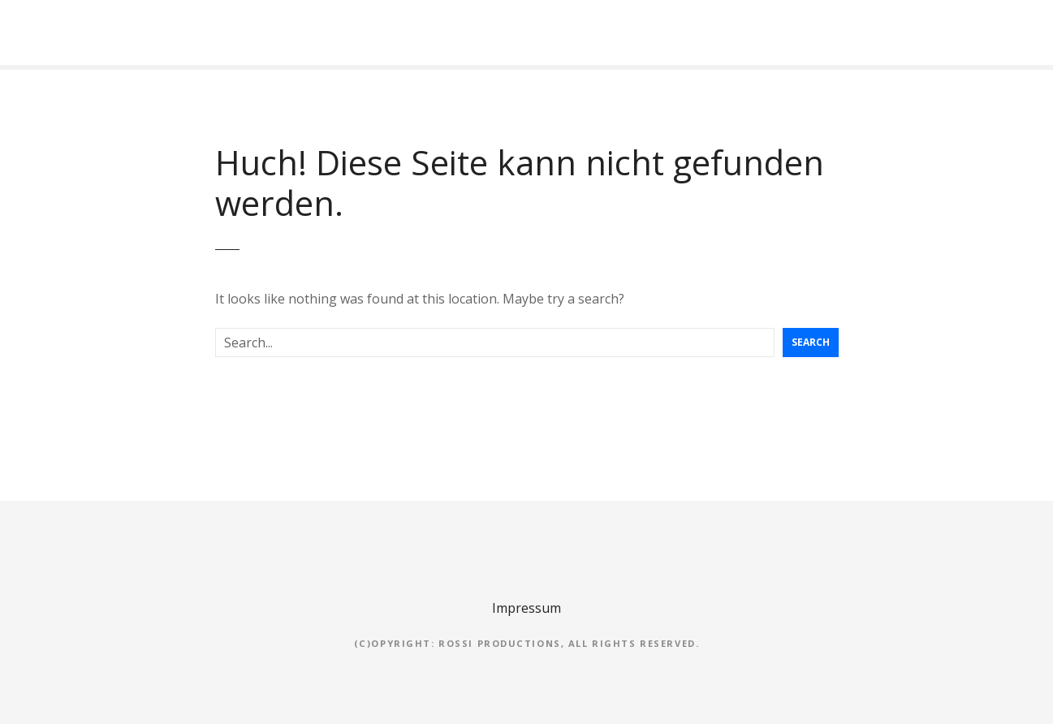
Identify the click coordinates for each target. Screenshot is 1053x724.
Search (811, 342)
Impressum (526, 608)
